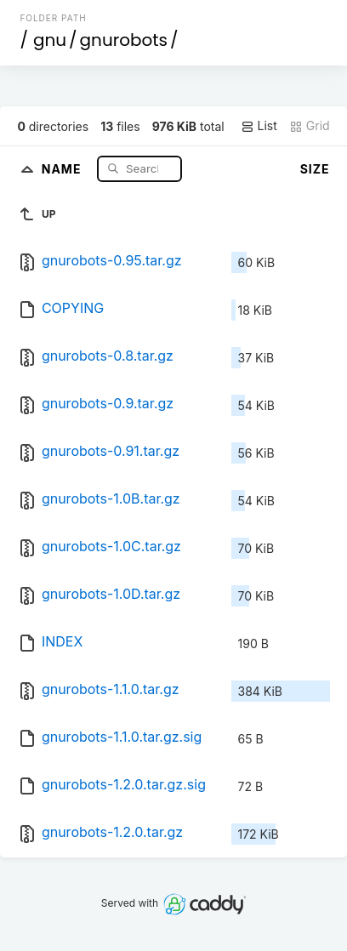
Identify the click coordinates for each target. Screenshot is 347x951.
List (259, 126)
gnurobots (124, 40)
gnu (49, 40)
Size (315, 169)
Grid (309, 126)
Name (63, 168)
